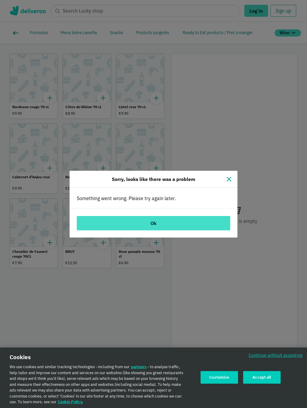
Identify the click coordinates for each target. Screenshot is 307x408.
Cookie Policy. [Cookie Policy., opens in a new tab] (70, 404)
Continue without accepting (276, 357)
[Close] (229, 179)
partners (139, 369)
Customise (219, 379)
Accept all (261, 379)
